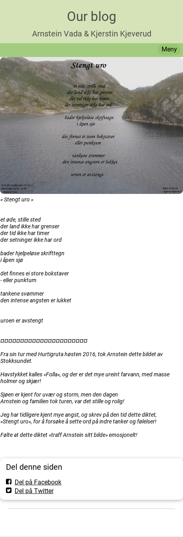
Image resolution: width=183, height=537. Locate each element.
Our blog (91, 16)
